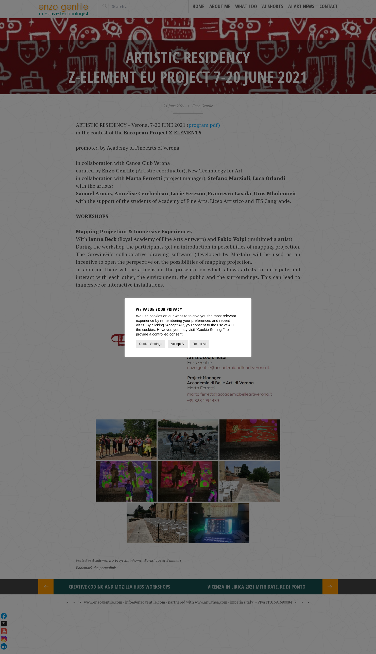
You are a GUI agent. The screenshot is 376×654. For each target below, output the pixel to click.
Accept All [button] (178, 344)
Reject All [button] (199, 344)
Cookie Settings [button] (150, 344)
